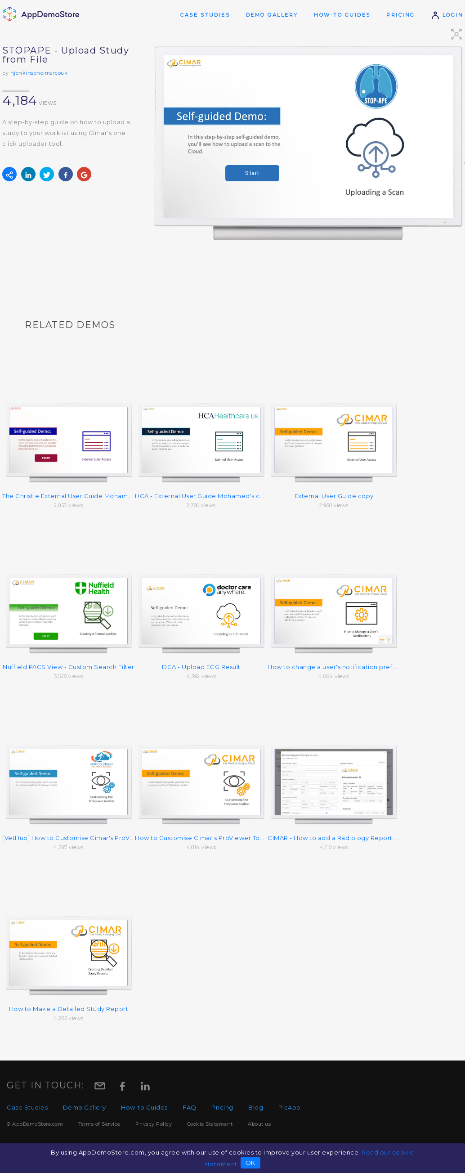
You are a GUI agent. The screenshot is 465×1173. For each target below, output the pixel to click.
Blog (255, 1107)
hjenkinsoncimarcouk (39, 73)
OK (250, 1162)
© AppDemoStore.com (35, 1124)
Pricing (400, 15)
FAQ (190, 1107)
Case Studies (205, 15)
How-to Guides (342, 15)
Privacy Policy (153, 1124)
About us (259, 1124)
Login (447, 15)
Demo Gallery (272, 15)
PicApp (289, 1107)
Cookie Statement (210, 1124)
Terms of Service (99, 1124)
